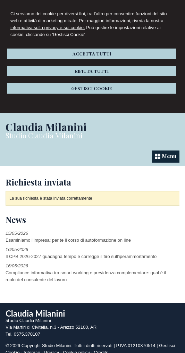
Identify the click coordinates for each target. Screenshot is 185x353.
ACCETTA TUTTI (92, 54)
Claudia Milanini (45, 127)
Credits (101, 347)
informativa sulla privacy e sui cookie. (47, 27)
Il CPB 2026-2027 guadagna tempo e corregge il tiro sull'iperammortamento (81, 250)
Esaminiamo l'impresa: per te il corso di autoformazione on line (68, 234)
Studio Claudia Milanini (43, 135)
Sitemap (32, 347)
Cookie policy (76, 347)
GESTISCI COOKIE (91, 88)
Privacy (51, 347)
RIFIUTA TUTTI (92, 71)
